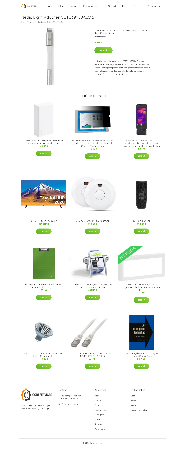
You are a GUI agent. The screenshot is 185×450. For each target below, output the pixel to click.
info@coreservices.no (68, 407)
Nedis (96, 35)
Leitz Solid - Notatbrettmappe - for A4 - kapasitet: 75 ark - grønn (43, 288)
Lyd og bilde (110, 7)
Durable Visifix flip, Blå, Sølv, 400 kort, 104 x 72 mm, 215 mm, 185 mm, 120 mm (92, 288)
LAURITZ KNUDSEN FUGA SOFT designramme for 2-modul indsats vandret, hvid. (141, 290)
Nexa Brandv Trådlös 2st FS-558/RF (92, 224)
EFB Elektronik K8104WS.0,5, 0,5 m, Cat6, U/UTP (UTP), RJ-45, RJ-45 (92, 357)
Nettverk (138, 7)
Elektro (60, 7)
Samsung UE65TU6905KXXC (44, 224)
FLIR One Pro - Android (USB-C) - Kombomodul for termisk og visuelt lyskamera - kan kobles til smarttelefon (141, 146)
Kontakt (134, 403)
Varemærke (154, 7)
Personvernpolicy (139, 412)
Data (49, 7)
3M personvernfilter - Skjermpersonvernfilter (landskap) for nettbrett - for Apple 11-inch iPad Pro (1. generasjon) (92, 146)
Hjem (23, 24)
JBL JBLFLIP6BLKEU (141, 224)
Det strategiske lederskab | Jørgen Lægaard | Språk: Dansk (141, 357)
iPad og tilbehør (107, 35)
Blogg (134, 398)
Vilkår (133, 408)
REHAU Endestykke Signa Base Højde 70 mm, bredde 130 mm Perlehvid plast (44, 144)
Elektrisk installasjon (140, 33)
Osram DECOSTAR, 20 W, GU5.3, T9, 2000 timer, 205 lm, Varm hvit (43, 357)
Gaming (74, 7)
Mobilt (125, 7)
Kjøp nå (103, 53)
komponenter (90, 7)
